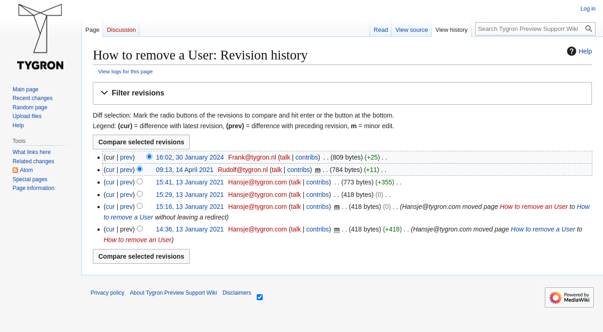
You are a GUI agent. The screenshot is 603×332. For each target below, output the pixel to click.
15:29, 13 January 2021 (190, 194)
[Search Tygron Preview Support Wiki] (535, 29)
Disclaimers (237, 293)
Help (578, 51)
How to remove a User (543, 229)
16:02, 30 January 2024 (190, 157)
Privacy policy (107, 293)
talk (285, 157)
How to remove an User (534, 206)
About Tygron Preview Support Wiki (173, 293)
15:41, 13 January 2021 (190, 182)
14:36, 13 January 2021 (190, 229)
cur (110, 169)
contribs (306, 157)
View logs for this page (125, 71)
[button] (342, 93)
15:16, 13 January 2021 (190, 206)
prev (126, 157)
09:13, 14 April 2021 (185, 169)
